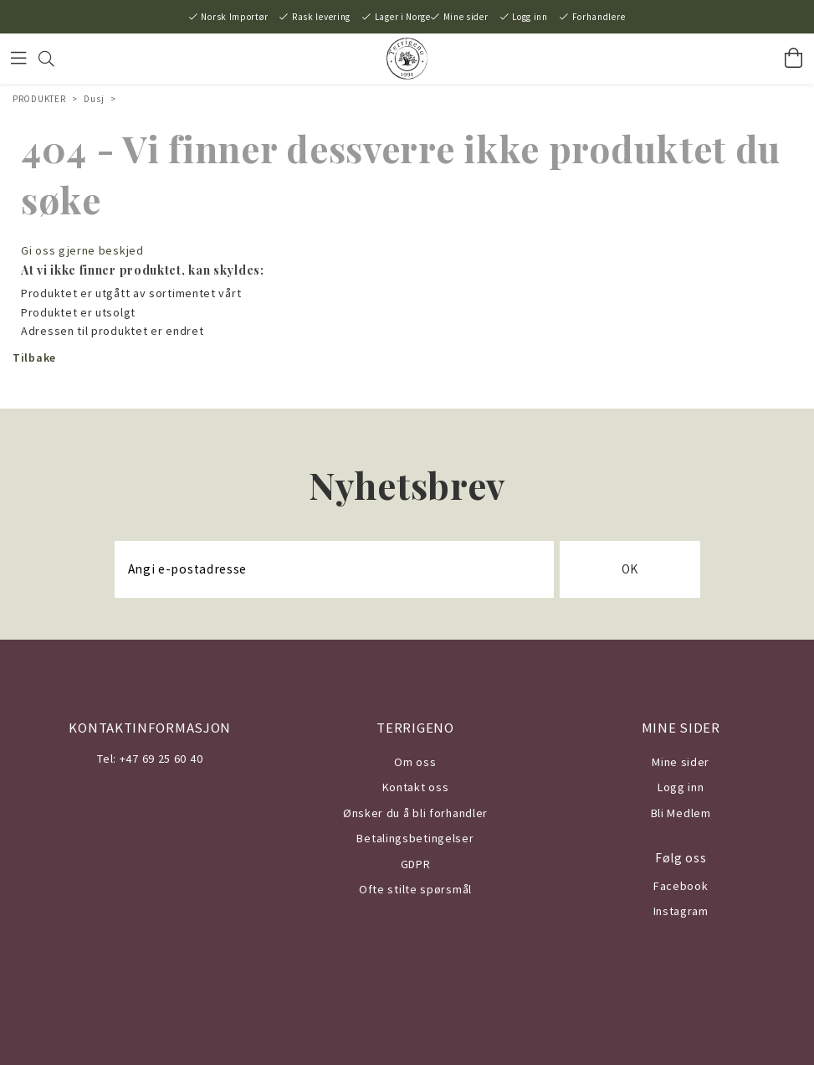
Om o (408, 761)
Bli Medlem (681, 813)
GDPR (416, 864)
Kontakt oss (415, 787)
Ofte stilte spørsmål (415, 889)
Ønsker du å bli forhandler (415, 813)
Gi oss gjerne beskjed (82, 250)
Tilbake (34, 357)
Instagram (681, 910)
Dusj (94, 99)
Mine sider (466, 17)
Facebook (681, 885)
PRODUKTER (39, 99)
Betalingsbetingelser (415, 838)
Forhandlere (599, 17)
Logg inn (530, 17)
